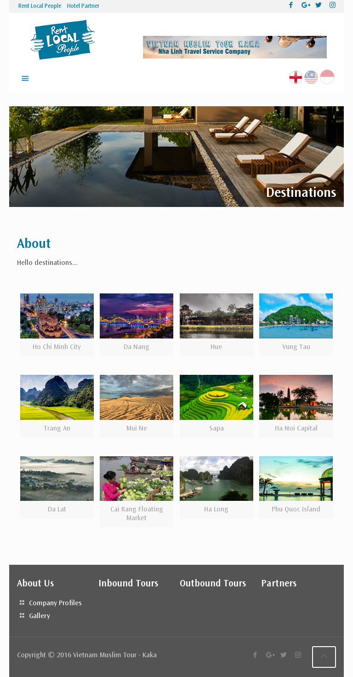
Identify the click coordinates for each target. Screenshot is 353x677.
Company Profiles (55, 603)
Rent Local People (39, 7)
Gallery (39, 616)
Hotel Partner (83, 7)
